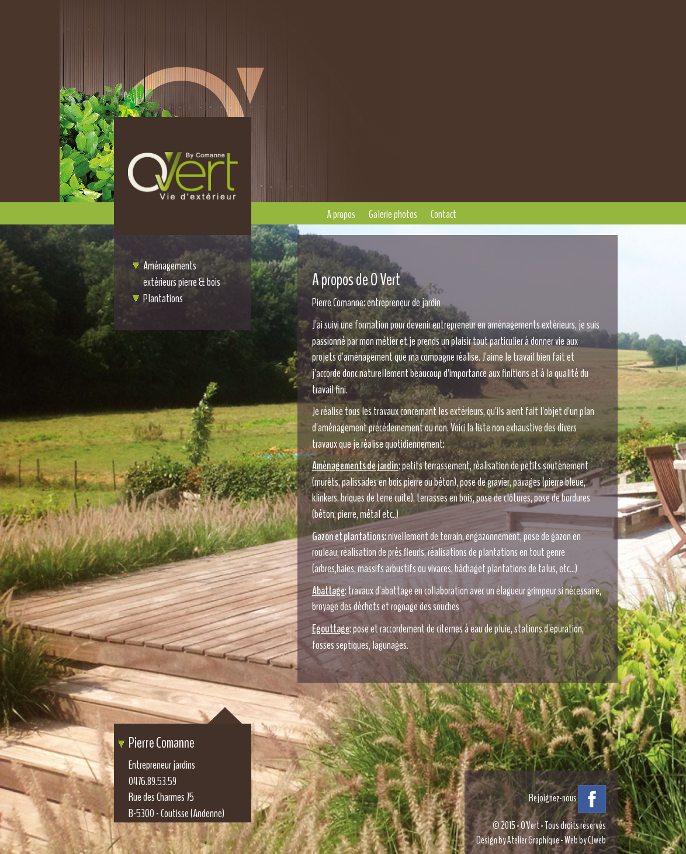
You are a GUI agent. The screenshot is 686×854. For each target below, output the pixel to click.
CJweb (597, 840)
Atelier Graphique (533, 840)
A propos (341, 214)
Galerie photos (393, 214)
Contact (443, 214)
